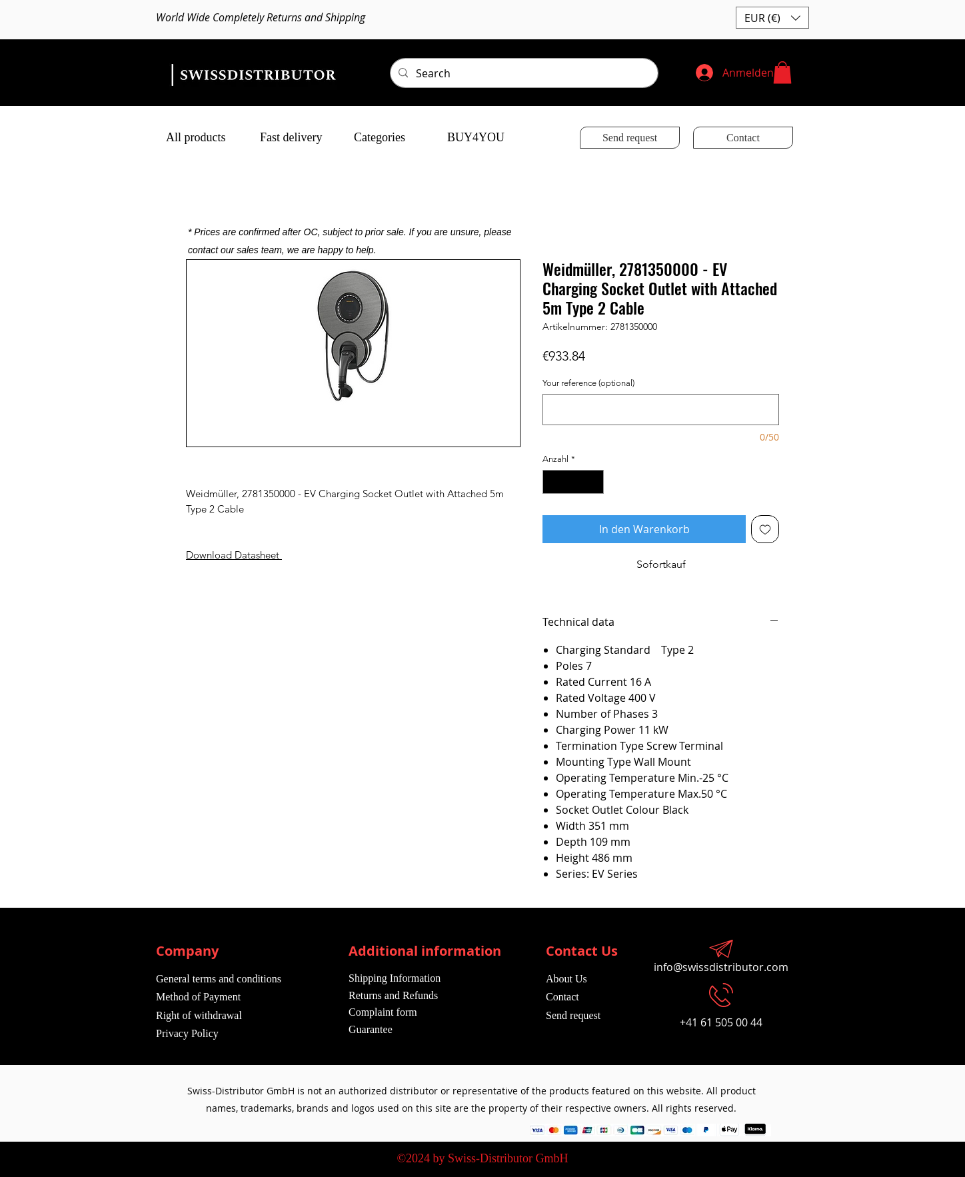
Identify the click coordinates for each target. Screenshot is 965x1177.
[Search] (523, 73)
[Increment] (594, 482)
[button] (772, 18)
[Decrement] (552, 482)
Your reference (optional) (588, 383)
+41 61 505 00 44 (721, 1022)
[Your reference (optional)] (660, 409)
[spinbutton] (573, 482)
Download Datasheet (232, 555)
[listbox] (772, 18)
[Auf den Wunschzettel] (765, 529)
